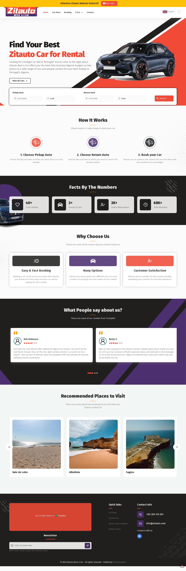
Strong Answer (119, 562)
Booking (68, 12)
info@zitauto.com (155, 532)
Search (161, 98)
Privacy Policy (115, 538)
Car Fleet (56, 12)
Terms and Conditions (118, 533)
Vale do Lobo (25, 472)
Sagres (135, 472)
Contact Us (114, 527)
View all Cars (20, 81)
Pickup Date (18, 92)
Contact (90, 12)
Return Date (89, 92)
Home (45, 12)
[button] (90, 373)
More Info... (109, 3)
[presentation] (9, 447)
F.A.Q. (79, 12)
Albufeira (80, 472)
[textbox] (170, 11)
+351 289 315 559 (154, 523)
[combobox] (171, 11)
